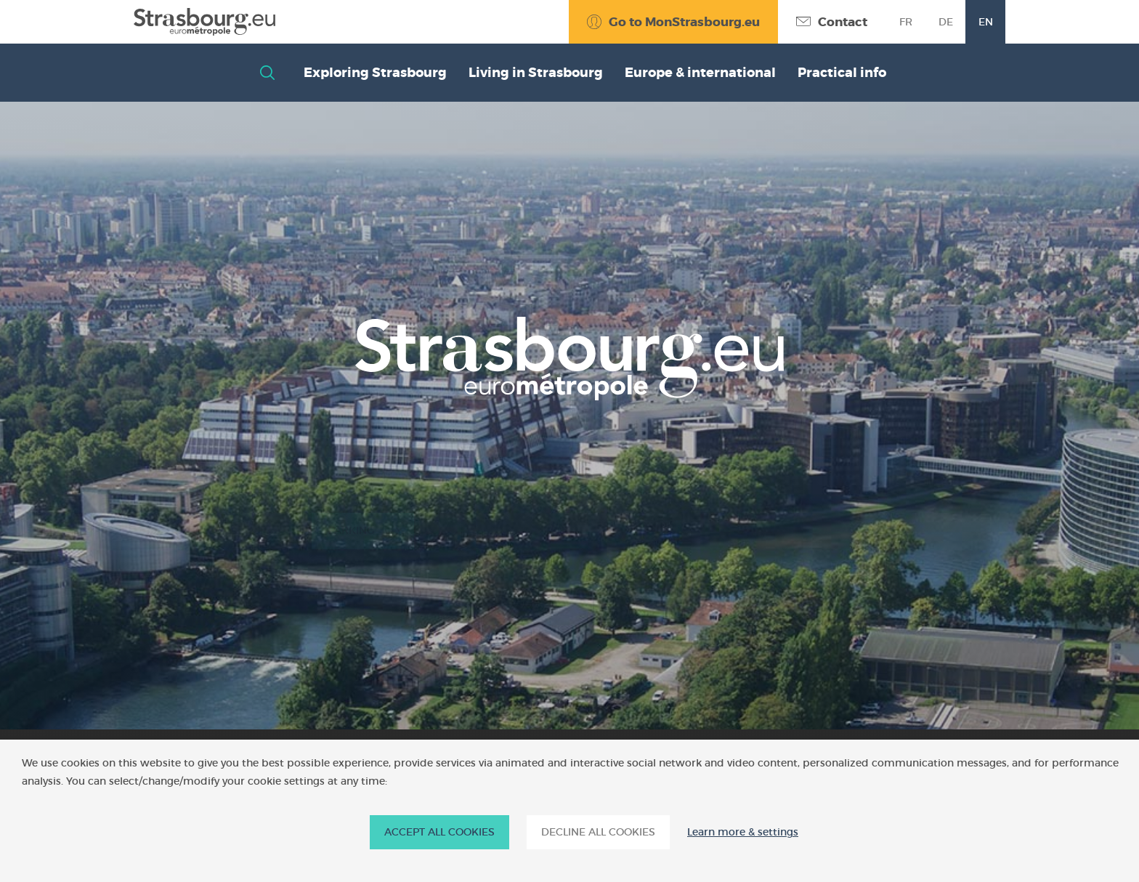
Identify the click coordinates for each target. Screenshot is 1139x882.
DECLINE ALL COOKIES (598, 831)
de (946, 21)
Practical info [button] (842, 72)
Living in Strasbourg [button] (536, 72)
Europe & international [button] (700, 72)
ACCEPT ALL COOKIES (439, 831)
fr (905, 21)
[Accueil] (204, 22)
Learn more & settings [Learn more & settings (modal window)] (742, 832)
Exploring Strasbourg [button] (375, 72)
